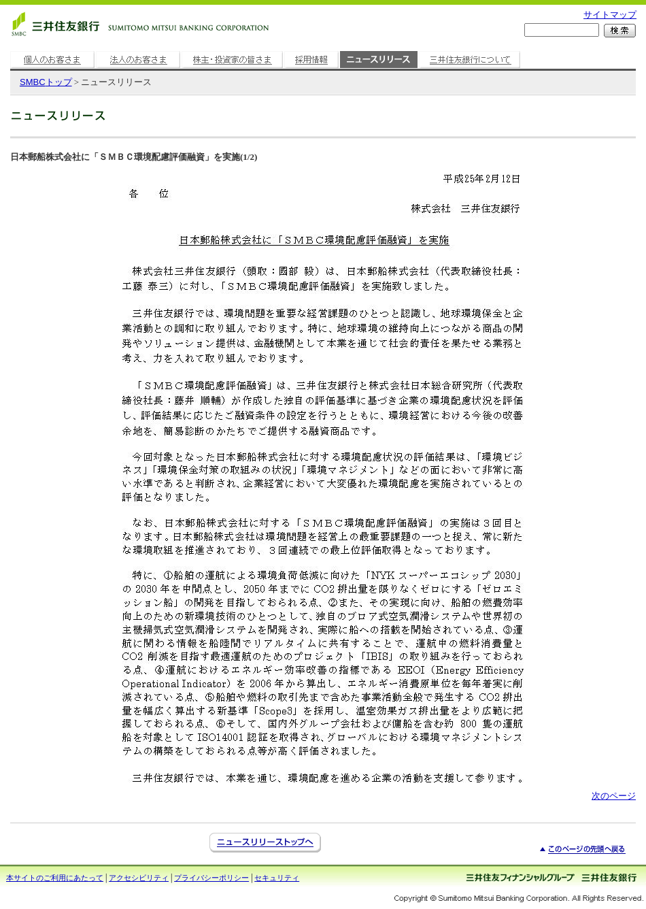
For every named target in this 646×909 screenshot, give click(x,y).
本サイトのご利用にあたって (54, 878)
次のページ (614, 796)
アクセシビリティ (139, 878)
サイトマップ (609, 15)
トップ (46, 82)
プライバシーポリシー (211, 878)
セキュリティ (276, 878)
